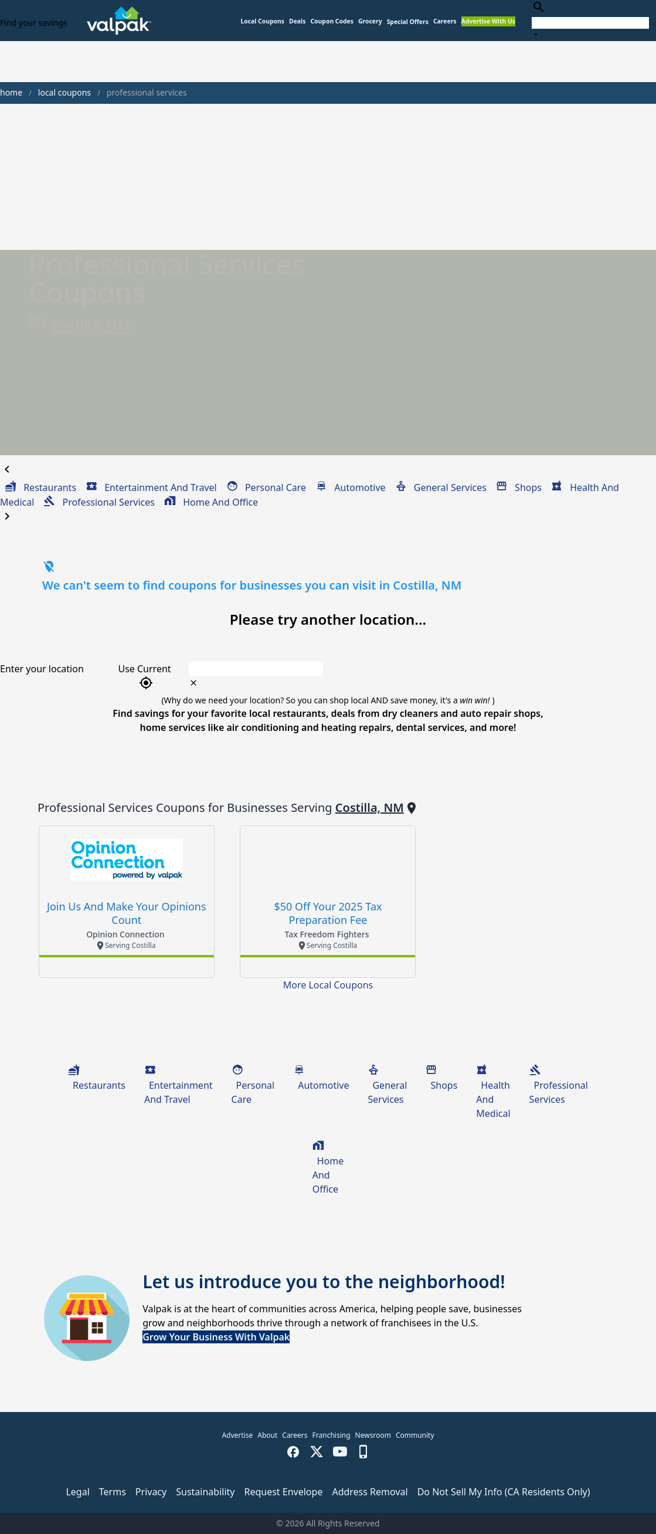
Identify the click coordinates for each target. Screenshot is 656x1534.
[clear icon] (193, 683)
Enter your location (42, 668)
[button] (408, 22)
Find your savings (33, 22)
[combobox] (590, 20)
